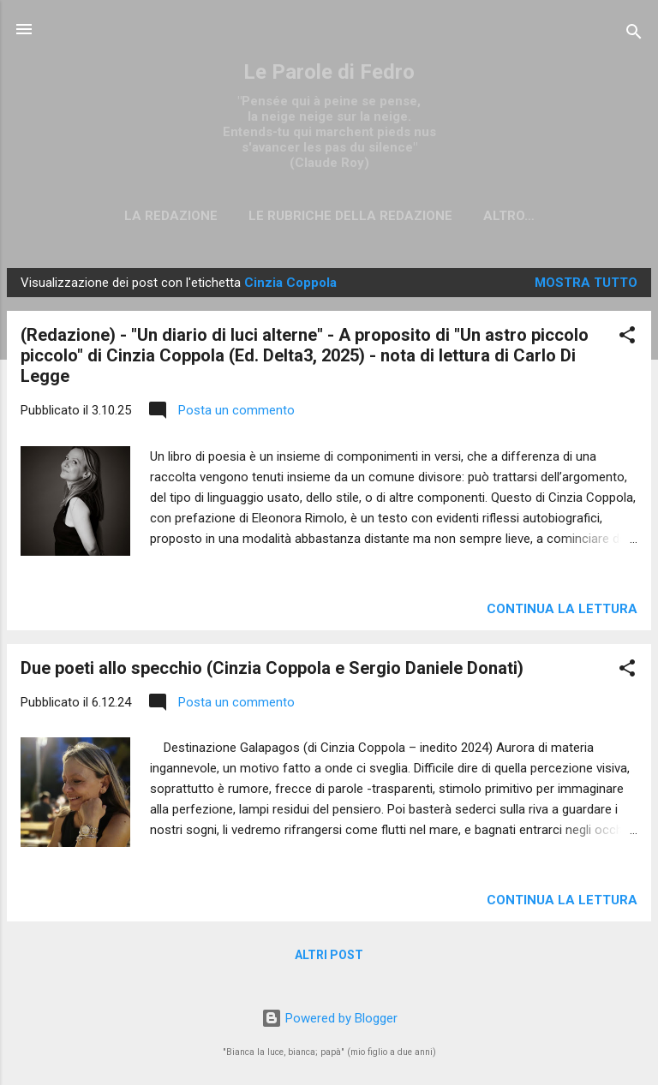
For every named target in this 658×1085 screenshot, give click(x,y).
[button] (627, 338)
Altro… (509, 216)
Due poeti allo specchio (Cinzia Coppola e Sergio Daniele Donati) (272, 668)
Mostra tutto (586, 282)
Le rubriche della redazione (350, 216)
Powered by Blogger (329, 1018)
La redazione (171, 216)
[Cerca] (634, 35)
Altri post (329, 955)
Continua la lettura (562, 609)
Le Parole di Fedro (329, 72)
